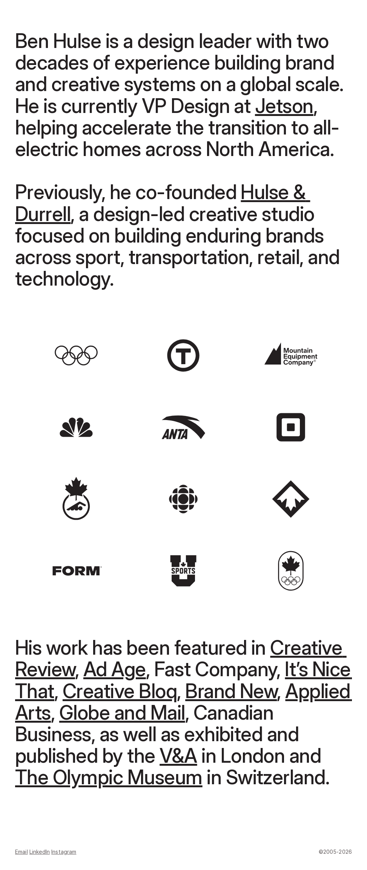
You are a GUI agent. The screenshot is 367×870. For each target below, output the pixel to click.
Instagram (63, 851)
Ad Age (114, 669)
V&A (178, 756)
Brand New (231, 691)
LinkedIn (39, 851)
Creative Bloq (120, 691)
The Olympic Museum (109, 777)
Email (21, 851)
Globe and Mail (122, 713)
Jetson (284, 106)
